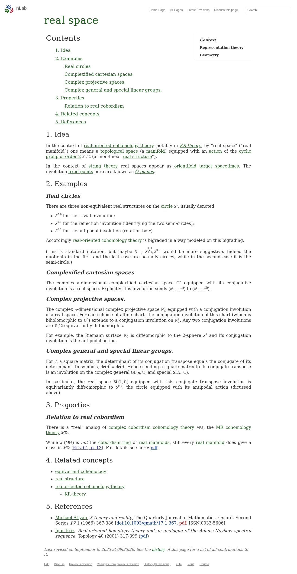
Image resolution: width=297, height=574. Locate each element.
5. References (70, 121)
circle (167, 206)
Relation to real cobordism (94, 105)
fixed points (80, 171)
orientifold (185, 166)
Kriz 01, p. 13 (87, 447)
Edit (46, 564)
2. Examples (68, 58)
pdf (154, 447)
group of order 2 (63, 156)
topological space (119, 151)
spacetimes (227, 166)
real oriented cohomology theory (89, 486)
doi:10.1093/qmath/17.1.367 (146, 523)
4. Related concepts (77, 113)
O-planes (144, 171)
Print (190, 564)
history (158, 549)
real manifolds (154, 442)
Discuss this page (226, 10)
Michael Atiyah (71, 517)
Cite (179, 564)
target (205, 166)
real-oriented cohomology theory (118, 145)
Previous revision (80, 564)
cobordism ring (114, 442)
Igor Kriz (64, 530)
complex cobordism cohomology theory (151, 427)
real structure (137, 156)
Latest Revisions (198, 10)
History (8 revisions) (157, 564)
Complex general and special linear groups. (113, 89)
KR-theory (190, 145)
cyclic (245, 151)
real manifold (210, 442)
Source (204, 564)
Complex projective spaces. (95, 82)
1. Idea (63, 50)
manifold (155, 151)
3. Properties (69, 97)
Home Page (157, 10)
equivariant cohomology (80, 471)
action (215, 151)
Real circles (78, 66)
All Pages (176, 10)
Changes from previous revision (118, 564)
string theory (103, 166)
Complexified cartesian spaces (98, 74)
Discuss (59, 564)
